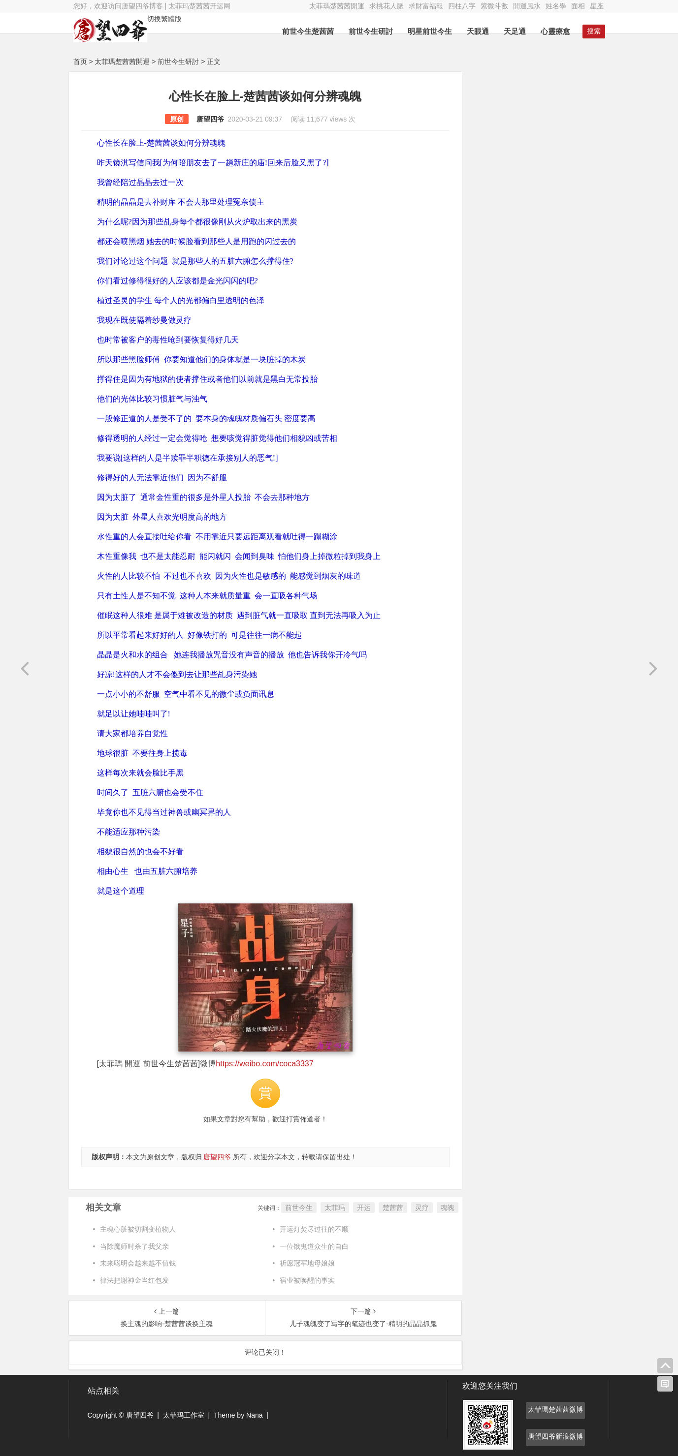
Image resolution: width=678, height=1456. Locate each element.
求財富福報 (426, 6)
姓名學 (556, 6)
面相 (578, 6)
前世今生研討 (371, 31)
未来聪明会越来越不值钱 (138, 1263)
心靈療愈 (555, 31)
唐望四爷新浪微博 (555, 1436)
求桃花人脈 (386, 6)
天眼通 (478, 31)
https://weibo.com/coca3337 (264, 1063)
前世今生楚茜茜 (308, 31)
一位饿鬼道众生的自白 (314, 1246)
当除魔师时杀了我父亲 (134, 1246)
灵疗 (422, 1207)
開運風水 (527, 6)
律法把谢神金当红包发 (134, 1280)
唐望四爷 (210, 119)
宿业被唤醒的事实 (307, 1280)
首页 (80, 61)
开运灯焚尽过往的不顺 (314, 1229)
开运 (364, 1207)
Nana (254, 1415)
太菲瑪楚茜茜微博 (555, 1409)
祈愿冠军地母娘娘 (307, 1263)
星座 (597, 6)
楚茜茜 (393, 1207)
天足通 (515, 31)
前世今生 (299, 1207)
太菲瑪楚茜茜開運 (336, 6)
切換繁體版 (164, 19)
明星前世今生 (430, 31)
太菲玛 (334, 1207)
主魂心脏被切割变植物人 (138, 1229)
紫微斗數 (494, 6)
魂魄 (447, 1207)
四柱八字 (462, 6)
